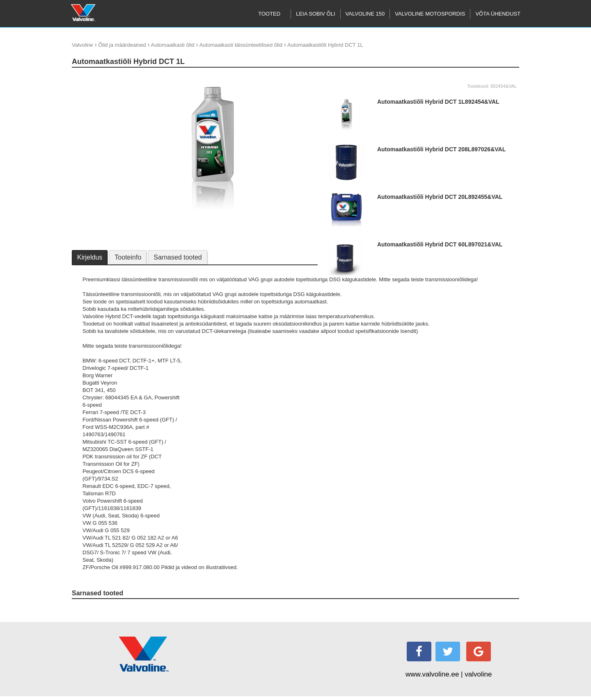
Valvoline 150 (365, 14)
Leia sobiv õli (315, 14)
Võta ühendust (497, 14)
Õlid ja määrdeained (122, 45)
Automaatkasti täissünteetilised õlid (240, 45)
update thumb (90, 78)
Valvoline (82, 45)
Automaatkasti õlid (173, 45)
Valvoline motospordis (430, 14)
